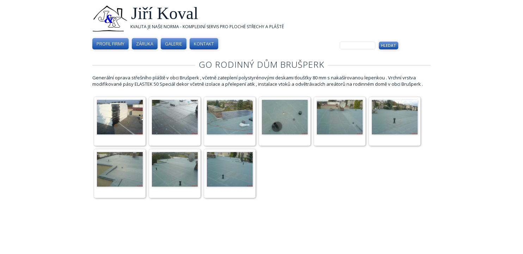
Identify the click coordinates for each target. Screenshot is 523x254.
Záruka (144, 44)
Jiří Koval (164, 13)
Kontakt (204, 44)
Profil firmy (110, 44)
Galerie (173, 44)
